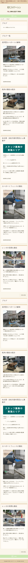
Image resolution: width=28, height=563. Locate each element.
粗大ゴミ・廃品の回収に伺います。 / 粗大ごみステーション (14, 6)
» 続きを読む (23, 295)
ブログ (4, 300)
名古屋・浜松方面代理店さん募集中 (13, 139)
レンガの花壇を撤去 (9, 248)
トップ (2, 19)
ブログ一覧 (6, 36)
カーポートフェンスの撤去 (12, 186)
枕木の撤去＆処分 (8, 89)
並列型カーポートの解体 (11, 42)
